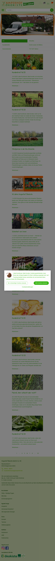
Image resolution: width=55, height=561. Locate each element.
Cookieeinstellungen (27, 287)
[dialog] (27, 280)
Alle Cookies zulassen (41, 283)
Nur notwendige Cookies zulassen (17, 283)
